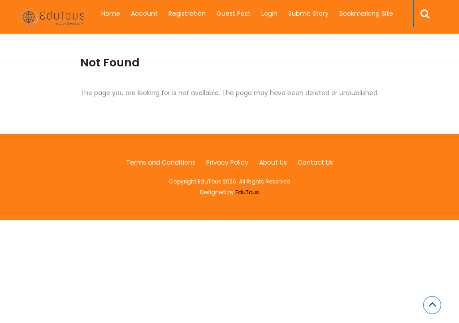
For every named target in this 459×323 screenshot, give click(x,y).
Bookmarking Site (366, 13)
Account (144, 13)
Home (110, 13)
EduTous (247, 192)
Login (269, 13)
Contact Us (315, 162)
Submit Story (308, 13)
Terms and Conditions (160, 162)
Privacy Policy (227, 162)
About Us (273, 162)
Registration (187, 13)
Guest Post (234, 13)
